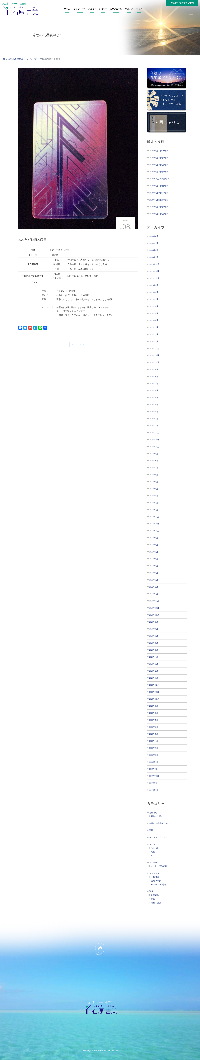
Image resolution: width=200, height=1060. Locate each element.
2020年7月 (153, 720)
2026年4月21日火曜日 (158, 158)
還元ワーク (156, 881)
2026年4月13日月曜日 (158, 214)
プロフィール (80, 9)
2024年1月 (153, 425)
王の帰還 (155, 877)
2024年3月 (153, 412)
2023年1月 (153, 510)
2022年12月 (154, 517)
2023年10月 (154, 447)
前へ (73, 344)
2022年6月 (153, 559)
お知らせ (129, 9)
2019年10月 (154, 783)
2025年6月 (153, 306)
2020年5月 (153, 734)
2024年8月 (153, 376)
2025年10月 (154, 278)
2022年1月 (153, 594)
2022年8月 (153, 545)
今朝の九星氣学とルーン (160, 823)
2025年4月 (153, 320)
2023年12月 (154, 432)
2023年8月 (153, 460)
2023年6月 (153, 475)
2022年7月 (153, 552)
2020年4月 (153, 741)
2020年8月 (153, 713)
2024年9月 (153, 369)
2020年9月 (153, 706)
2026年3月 (153, 243)
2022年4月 (153, 573)
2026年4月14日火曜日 (158, 207)
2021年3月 (153, 664)
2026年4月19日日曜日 (158, 172)
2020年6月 (153, 727)
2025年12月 (154, 264)
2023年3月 (153, 496)
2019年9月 (153, 790)
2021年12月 (154, 601)
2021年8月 (153, 629)
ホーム (67, 9)
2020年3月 (153, 748)
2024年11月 (154, 355)
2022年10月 (154, 531)
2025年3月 (153, 327)
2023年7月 (153, 468)
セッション (154, 873)
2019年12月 (154, 769)
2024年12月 (154, 348)
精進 (153, 852)
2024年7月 (153, 383)
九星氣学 (155, 895)
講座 (151, 891)
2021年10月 (154, 615)
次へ (82, 344)
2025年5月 (153, 313)
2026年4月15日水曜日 (158, 200)
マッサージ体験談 (159, 866)
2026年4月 (153, 236)
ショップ (103, 9)
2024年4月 (153, 404)
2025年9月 (153, 285)
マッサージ (154, 863)
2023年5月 (153, 482)
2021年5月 (153, 650)
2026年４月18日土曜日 (159, 179)
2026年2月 (153, 250)
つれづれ (155, 848)
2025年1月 (153, 341)
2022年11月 (154, 524)
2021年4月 (153, 657)
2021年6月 (153, 643)
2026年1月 (153, 257)
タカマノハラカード (158, 837)
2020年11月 (154, 692)
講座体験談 (156, 903)
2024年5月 (153, 397)
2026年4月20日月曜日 (158, 165)
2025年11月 (154, 271)
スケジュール (116, 9)
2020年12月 (154, 685)
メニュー (92, 9)
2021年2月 (153, 671)
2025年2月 (153, 334)
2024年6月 (153, 390)
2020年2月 (153, 755)
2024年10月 (154, 362)
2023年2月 (153, 503)
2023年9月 (153, 454)
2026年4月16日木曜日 (158, 193)
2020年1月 (153, 762)
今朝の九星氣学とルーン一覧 (22, 59)
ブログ (139, 9)
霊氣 (153, 899)
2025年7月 (153, 299)
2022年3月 (153, 580)
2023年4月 (153, 489)
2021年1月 (153, 678)
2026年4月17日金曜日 (158, 186)
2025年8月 (153, 292)
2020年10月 (154, 699)
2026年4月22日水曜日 (158, 151)
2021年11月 (154, 608)
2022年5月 (153, 566)
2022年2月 (153, 587)
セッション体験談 (159, 884)
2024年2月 (153, 419)
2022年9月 (153, 538)
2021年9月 (153, 622)
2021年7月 (153, 636)
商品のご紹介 (157, 816)
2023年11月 (154, 440)
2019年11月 (154, 776)
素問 (151, 830)
